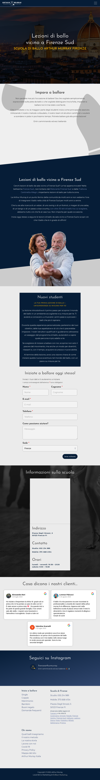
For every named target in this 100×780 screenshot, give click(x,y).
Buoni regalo (28, 707)
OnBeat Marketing (60, 775)
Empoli (62, 716)
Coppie (25, 698)
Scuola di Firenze (58, 691)
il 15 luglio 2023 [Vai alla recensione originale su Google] (41, 628)
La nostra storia (29, 740)
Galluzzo (70, 718)
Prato (58, 720)
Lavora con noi (29, 743)
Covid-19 (26, 747)
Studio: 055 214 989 (41, 548)
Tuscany (53, 713)
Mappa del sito (29, 753)
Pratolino (64, 720)
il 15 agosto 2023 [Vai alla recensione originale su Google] (65, 597)
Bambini (26, 704)
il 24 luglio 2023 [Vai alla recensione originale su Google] (17, 597)
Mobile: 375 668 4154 (42, 552)
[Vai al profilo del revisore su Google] (8, 595)
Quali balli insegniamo (33, 734)
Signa (63, 723)
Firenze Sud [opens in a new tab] (28, 189)
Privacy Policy (28, 750)
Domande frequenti (31, 710)
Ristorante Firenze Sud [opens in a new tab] (60, 189)
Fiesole (69, 716)
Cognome (56, 387)
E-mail (26, 399)
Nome (26, 387)
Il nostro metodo (30, 737)
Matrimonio (27, 701)
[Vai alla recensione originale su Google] (45, 595)
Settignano (54, 723)
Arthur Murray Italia (31, 756)
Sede (25, 443)
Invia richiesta (69, 457)
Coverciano (54, 716)
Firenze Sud (61, 718)
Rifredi (71, 720)
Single (25, 694)
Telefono (27, 411)
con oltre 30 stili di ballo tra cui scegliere (68, 208)
